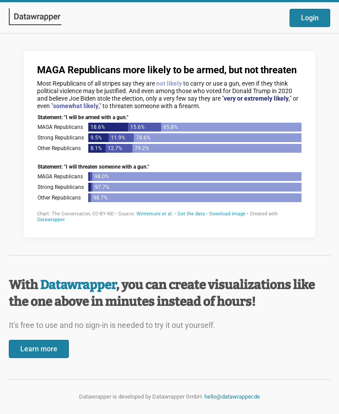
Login (310, 18)
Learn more (38, 349)
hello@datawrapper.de (232, 396)
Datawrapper (78, 285)
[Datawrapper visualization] (169, 143)
